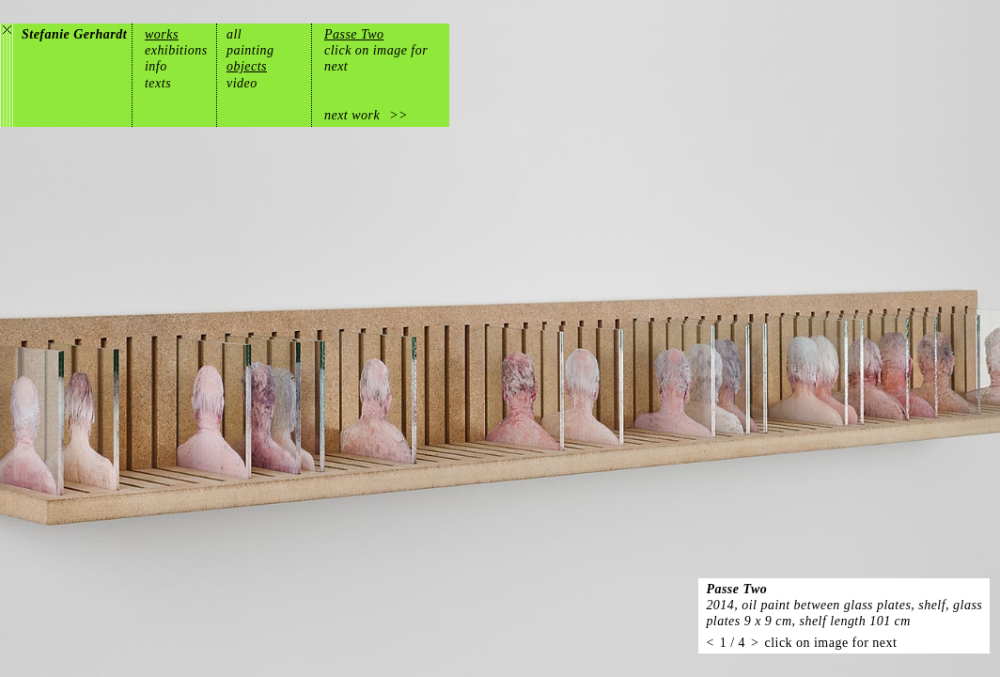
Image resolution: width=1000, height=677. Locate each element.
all (234, 34)
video (242, 83)
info (156, 66)
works (162, 34)
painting (250, 50)
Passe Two (354, 34)
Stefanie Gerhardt (74, 34)
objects (247, 66)
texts (158, 83)
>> (398, 115)
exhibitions (176, 50)
